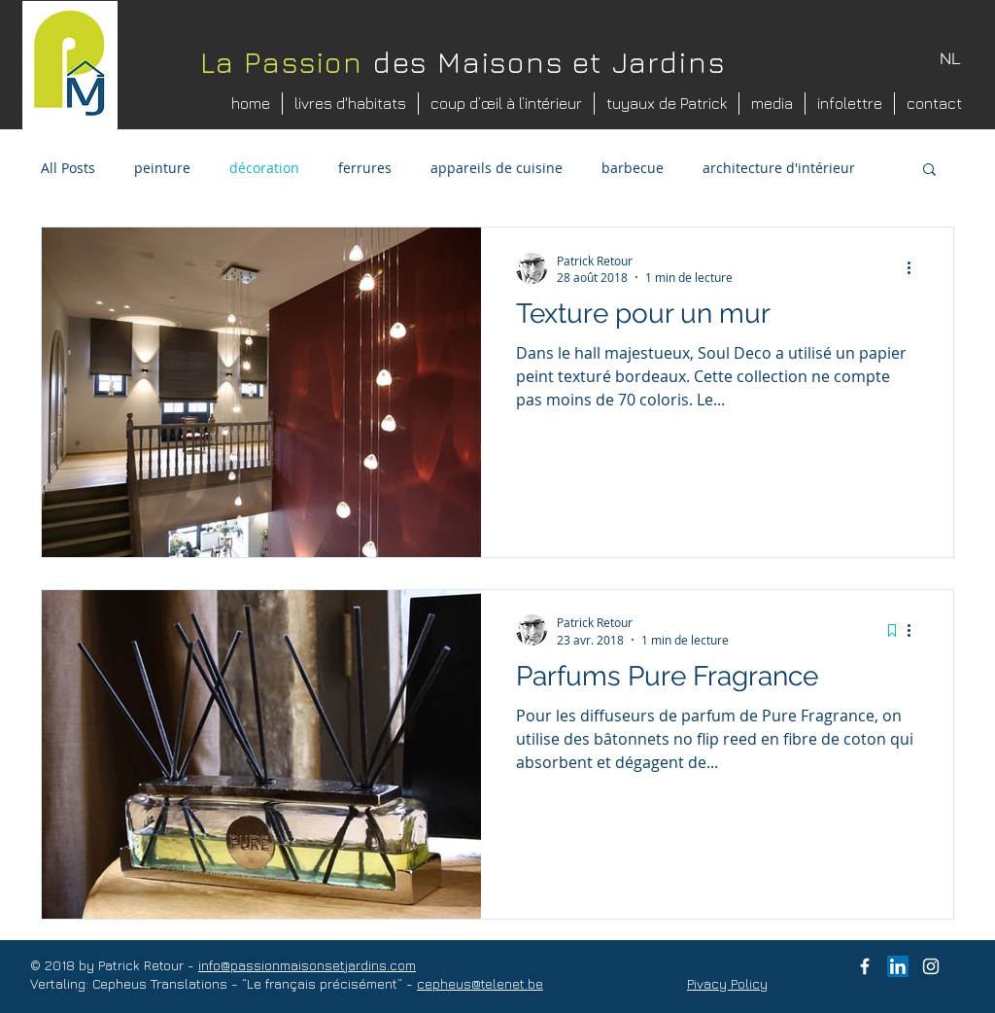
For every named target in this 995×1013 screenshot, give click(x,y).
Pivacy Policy (727, 983)
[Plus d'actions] (915, 268)
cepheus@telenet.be (480, 983)
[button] (929, 170)
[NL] (950, 59)
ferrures (365, 167)
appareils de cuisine (496, 167)
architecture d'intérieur (779, 167)
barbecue (632, 167)
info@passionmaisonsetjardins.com (307, 965)
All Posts (68, 167)
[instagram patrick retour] (931, 966)
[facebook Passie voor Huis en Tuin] (864, 966)
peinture (162, 167)
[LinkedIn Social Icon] (898, 966)
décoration (264, 167)
